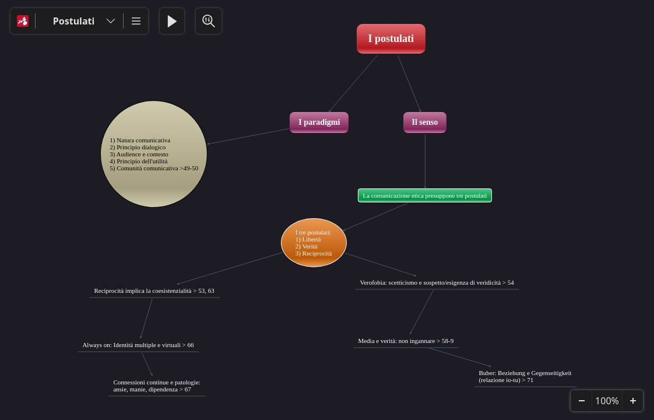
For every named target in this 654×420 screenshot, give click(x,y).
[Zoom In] (632, 400)
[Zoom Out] (581, 400)
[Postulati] (79, 21)
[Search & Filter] (208, 21)
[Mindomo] (22, 21)
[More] (136, 21)
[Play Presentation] (172, 21)
